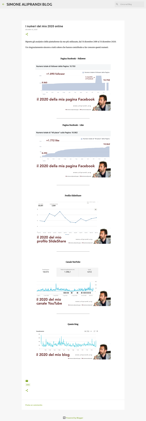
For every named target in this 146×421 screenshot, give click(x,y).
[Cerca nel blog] (131, 4)
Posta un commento (33, 405)
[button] (26, 34)
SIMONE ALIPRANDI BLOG (29, 4)
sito (27, 385)
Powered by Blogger (73, 418)
